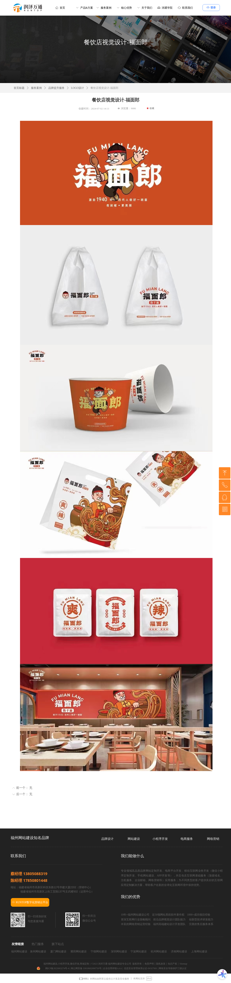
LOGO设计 (77, 88)
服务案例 (36, 88)
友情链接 (18, 944)
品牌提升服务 (56, 88)
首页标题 (19, 88)
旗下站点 (58, 944)
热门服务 (38, 944)
